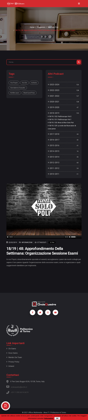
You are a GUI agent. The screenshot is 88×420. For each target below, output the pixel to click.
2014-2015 (53, 151)
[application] (44, 237)
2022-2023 (53, 90)
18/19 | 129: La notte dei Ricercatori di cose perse (62, 127)
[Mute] (70, 237)
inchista (34, 83)
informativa (48, 418)
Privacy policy (12, 362)
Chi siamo (11, 349)
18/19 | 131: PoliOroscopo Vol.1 (59, 120)
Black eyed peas (29, 93)
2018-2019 (53, 113)
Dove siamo (12, 353)
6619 (26, 392)
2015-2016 (53, 145)
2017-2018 (53, 134)
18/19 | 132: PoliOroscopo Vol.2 (59, 116)
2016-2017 (53, 140)
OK (57, 418)
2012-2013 (53, 162)
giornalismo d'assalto (17, 88)
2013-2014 (53, 157)
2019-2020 (53, 107)
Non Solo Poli (53, 27)
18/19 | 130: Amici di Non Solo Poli (61, 123)
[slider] (39, 236)
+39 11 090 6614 (17, 392)
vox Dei (24, 83)
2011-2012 (53, 168)
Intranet (10, 366)
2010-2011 (53, 174)
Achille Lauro (14, 93)
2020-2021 (53, 101)
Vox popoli (14, 83)
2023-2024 (53, 84)
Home (32, 27)
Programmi (41, 27)
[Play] (8, 237)
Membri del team (14, 357)
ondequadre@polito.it (16, 386)
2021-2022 (53, 96)
